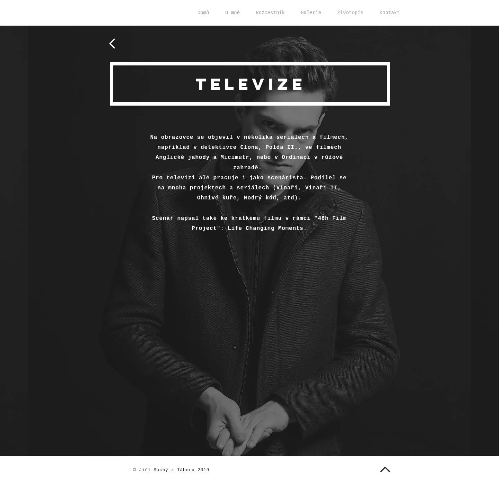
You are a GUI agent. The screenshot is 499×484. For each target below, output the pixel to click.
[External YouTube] (249, 303)
